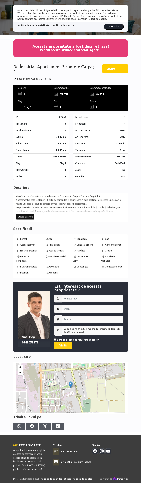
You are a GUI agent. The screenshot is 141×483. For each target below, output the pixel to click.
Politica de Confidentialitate (33, 25)
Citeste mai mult (25, 241)
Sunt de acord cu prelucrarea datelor (76, 385)
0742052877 (30, 387)
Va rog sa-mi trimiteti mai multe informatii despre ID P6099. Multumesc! (92, 376)
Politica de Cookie (63, 25)
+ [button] (20, 406)
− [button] (20, 411)
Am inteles (113, 26)
